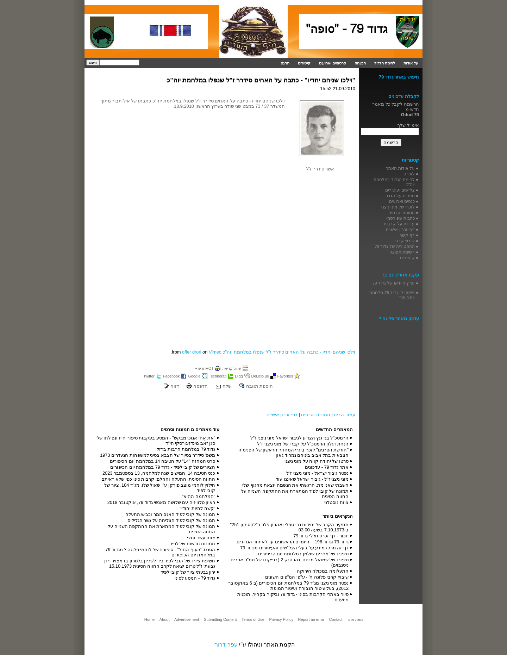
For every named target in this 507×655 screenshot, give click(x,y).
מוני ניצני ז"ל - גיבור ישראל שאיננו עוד (312, 479)
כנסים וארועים (402, 201)
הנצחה (360, 63)
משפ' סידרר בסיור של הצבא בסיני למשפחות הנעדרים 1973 (157, 455)
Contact (336, 619)
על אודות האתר (400, 168)
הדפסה (200, 386)
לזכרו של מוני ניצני (398, 207)
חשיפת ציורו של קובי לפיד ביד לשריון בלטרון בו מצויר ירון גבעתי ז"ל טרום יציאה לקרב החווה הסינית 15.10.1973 (159, 563)
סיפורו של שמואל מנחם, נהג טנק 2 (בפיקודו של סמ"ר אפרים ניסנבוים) (290, 562)
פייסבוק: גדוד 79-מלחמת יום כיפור (392, 295)
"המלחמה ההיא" (198, 496)
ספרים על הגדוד (399, 195)
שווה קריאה (231, 368)
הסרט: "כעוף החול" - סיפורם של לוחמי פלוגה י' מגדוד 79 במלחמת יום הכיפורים (160, 552)
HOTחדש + (204, 368)
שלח (227, 386)
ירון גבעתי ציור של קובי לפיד (188, 572)
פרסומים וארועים (332, 63)
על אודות (410, 63)
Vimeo (215, 352)
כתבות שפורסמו (400, 218)
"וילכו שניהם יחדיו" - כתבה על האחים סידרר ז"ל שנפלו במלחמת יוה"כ (261, 80)
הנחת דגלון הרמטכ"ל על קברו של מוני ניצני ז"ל (303, 444)
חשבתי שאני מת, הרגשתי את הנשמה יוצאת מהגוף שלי (295, 485)
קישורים (304, 63)
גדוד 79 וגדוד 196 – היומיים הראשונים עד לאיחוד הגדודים (293, 541)
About (164, 619)
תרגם (285, 63)
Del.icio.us (260, 376)
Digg (239, 376)
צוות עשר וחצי (201, 537)
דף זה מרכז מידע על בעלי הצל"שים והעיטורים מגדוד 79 (294, 547)
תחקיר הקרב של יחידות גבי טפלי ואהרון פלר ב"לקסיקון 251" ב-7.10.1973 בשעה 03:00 (289, 527)
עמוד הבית (344, 414)
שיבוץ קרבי (405, 240)
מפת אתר (355, 619)
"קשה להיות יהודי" (197, 508)
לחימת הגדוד (384, 63)
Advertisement (186, 619)
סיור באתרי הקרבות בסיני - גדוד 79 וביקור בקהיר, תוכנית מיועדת (293, 597)
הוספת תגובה (259, 386)
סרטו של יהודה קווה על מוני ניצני (316, 461)
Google (194, 376)
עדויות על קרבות (399, 224)
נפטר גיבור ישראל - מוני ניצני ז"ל (317, 473)
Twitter (149, 376)
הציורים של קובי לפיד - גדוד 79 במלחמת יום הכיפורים (162, 467)
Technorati (217, 376)
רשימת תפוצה (402, 252)
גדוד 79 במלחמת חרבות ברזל (186, 449)
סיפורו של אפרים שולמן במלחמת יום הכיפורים (303, 553)
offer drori (191, 352)
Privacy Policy (281, 619)
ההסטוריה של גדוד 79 (395, 246)
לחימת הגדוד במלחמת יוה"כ (394, 182)
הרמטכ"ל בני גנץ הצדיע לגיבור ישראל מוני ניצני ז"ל (299, 438)
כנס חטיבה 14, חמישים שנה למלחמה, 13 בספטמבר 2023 (158, 473)
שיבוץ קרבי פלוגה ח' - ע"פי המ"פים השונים (307, 577)
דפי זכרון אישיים (282, 414)
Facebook (171, 376)
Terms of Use (253, 619)
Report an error (311, 619)
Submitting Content (220, 619)
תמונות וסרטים (315, 414)
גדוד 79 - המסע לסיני (195, 578)
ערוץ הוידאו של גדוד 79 (394, 283)
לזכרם (409, 173)
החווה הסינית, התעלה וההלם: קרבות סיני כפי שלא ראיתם (158, 479)
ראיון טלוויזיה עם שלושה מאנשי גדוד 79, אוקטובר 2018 (161, 502)
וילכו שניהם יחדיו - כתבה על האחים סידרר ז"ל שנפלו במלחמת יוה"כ (289, 352)
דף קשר (407, 235)
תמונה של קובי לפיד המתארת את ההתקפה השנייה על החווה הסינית (295, 493)
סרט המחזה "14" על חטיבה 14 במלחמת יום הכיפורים (162, 461)
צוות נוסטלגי (336, 502)
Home (149, 619)
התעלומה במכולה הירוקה (323, 571)
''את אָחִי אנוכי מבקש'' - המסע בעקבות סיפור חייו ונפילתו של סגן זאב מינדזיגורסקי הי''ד (156, 440)
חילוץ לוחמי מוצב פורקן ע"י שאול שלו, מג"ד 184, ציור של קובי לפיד (159, 487)
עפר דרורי (225, 645)
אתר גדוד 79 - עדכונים (327, 467)
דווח (174, 386)
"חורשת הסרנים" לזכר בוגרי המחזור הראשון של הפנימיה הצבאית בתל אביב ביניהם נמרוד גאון (293, 452)
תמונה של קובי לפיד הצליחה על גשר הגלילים (171, 520)
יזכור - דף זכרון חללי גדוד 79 (321, 535)
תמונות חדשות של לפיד (192, 543)
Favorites (285, 376)
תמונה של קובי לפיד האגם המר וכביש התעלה (170, 514)
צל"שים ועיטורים (400, 190)
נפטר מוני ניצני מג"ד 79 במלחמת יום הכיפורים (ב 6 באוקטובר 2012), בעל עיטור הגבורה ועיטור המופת (288, 585)
